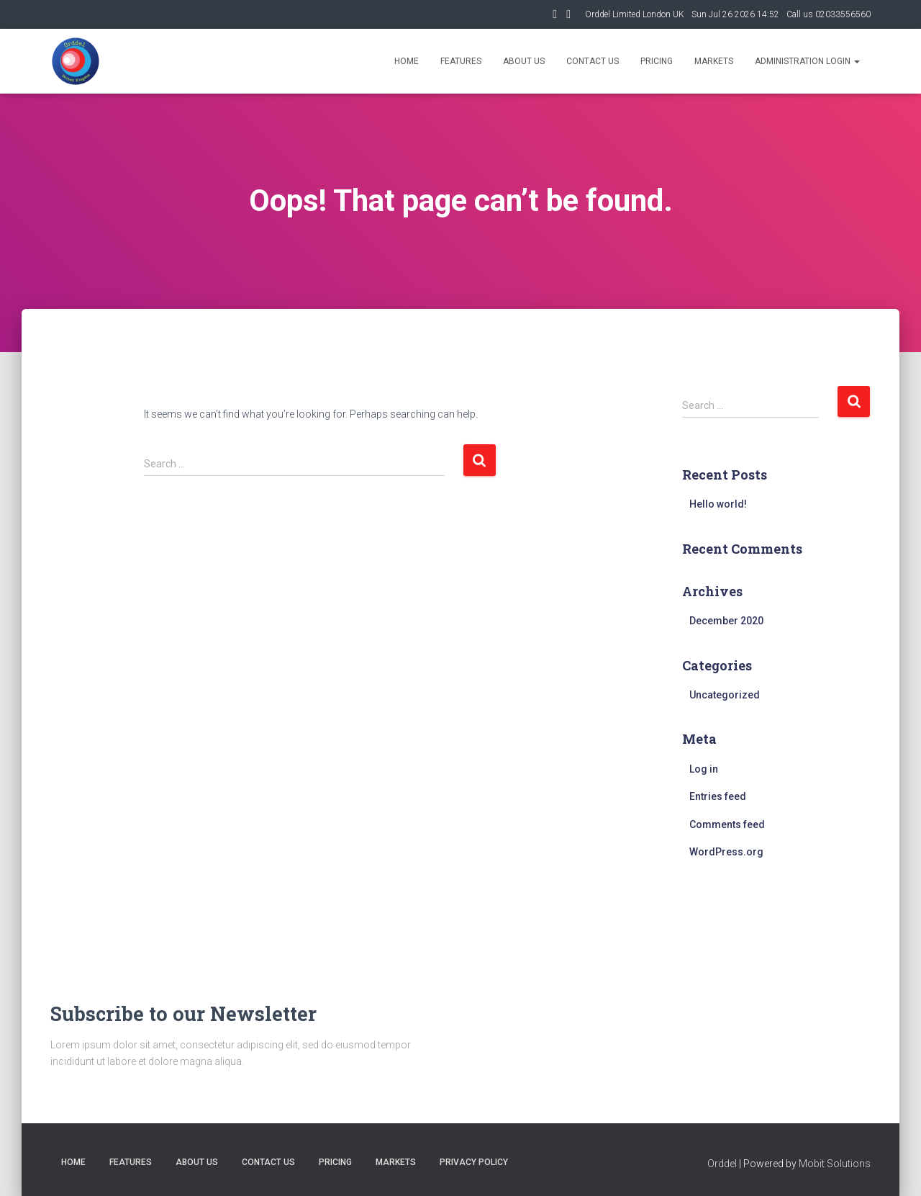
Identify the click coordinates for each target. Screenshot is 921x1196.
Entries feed (717, 796)
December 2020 (726, 620)
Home (406, 61)
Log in (703, 769)
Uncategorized (724, 695)
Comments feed (727, 824)
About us (524, 61)
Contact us (592, 61)
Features (460, 61)
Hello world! (718, 504)
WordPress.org (726, 852)
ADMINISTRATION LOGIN (807, 61)
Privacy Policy (474, 1162)
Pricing (656, 61)
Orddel (722, 1163)
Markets (713, 61)
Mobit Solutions (835, 1163)
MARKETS (396, 1162)
